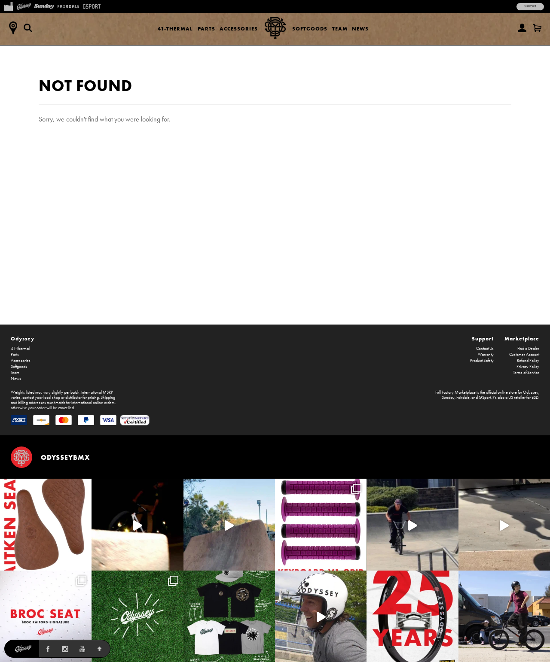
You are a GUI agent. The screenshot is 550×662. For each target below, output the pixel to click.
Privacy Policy (527, 366)
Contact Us (485, 348)
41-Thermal (175, 28)
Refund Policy (528, 360)
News (360, 28)
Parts (206, 28)
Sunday (448, 397)
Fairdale (463, 397)
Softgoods (309, 28)
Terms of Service (526, 372)
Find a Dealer (528, 348)
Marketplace (521, 338)
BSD (535, 397)
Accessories (239, 28)
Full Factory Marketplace (455, 392)
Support (530, 6)
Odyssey (22, 338)
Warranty (486, 354)
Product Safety (482, 360)
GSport (485, 397)
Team (340, 28)
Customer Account (524, 354)
